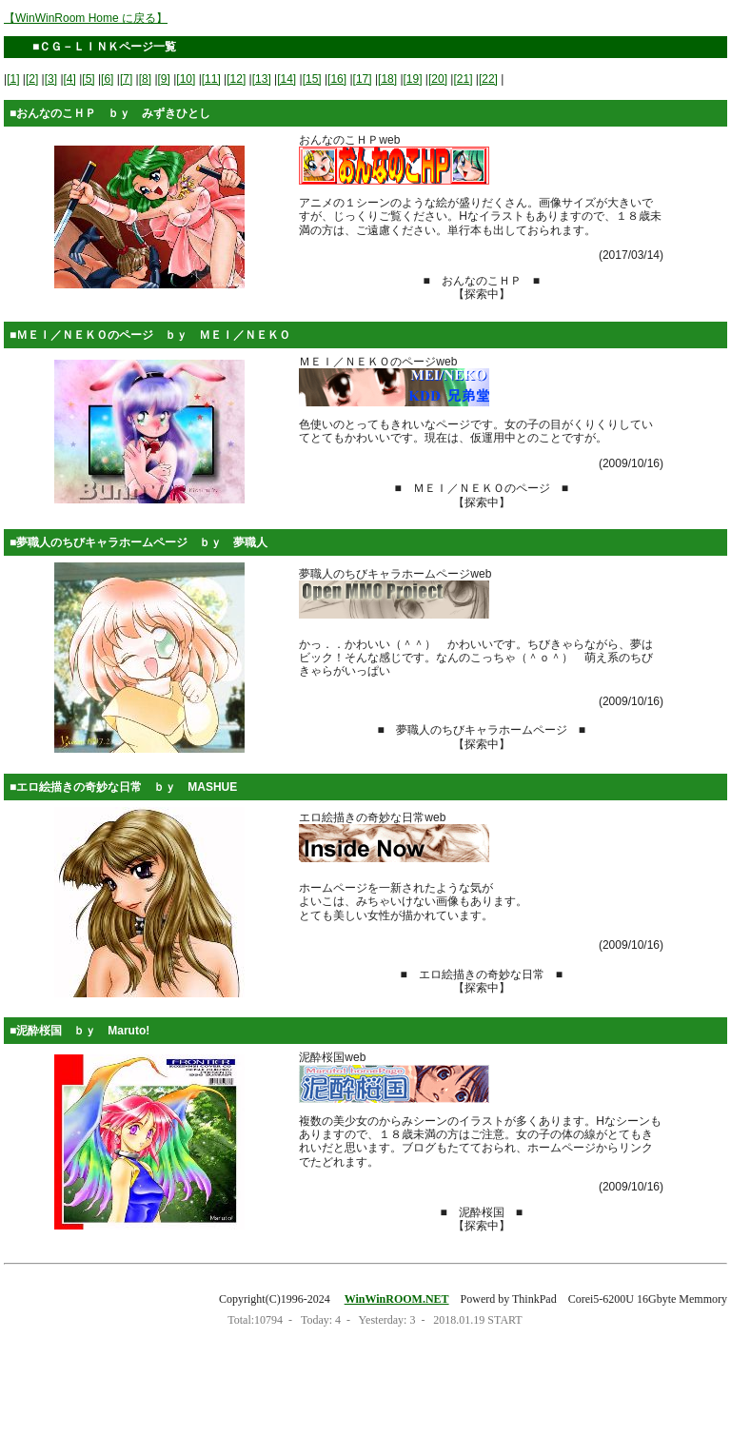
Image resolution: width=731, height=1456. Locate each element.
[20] (437, 79)
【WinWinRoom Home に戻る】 (86, 18)
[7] (126, 79)
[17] (362, 79)
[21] (462, 79)
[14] (286, 79)
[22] (488, 79)
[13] (261, 79)
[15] (312, 79)
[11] (211, 79)
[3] (51, 79)
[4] (70, 79)
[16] (336, 79)
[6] (107, 79)
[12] (236, 79)
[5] (88, 79)
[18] (387, 79)
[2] (32, 79)
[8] (145, 79)
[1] (13, 79)
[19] (413, 79)
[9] (164, 79)
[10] (185, 79)
